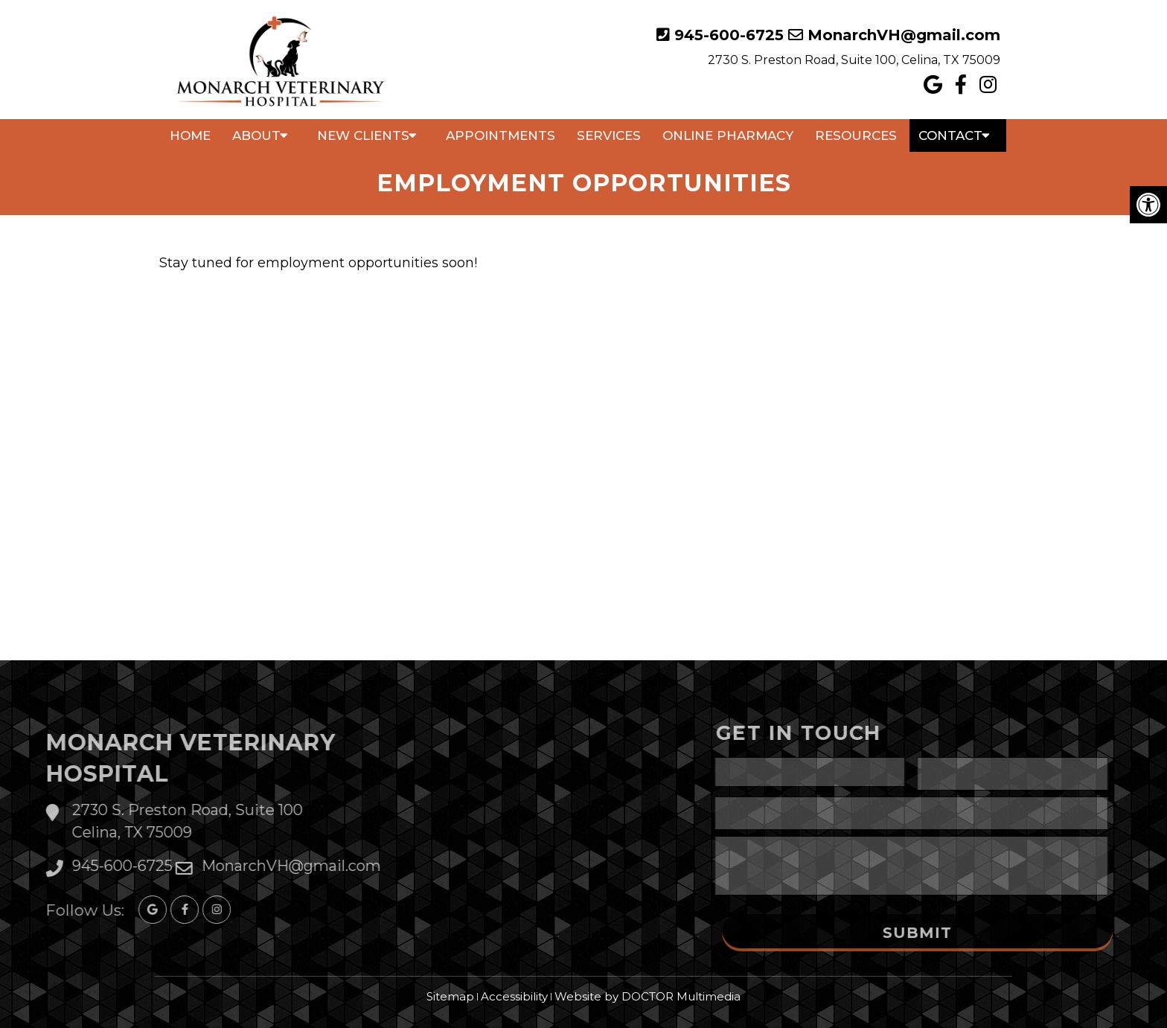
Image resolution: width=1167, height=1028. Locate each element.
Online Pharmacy (727, 135)
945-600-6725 (729, 35)
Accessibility (514, 996)
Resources (856, 135)
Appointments (500, 135)
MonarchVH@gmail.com (904, 35)
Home (190, 135)
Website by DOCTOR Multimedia (647, 996)
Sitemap (450, 996)
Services (609, 135)
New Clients (363, 135)
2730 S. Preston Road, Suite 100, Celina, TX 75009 (854, 60)
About (256, 135)
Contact (950, 135)
